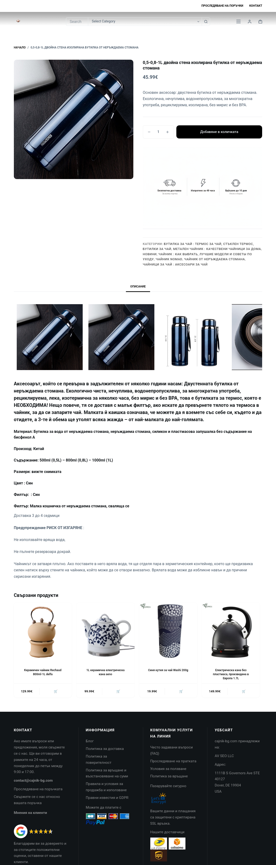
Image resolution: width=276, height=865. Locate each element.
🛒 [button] (56, 691)
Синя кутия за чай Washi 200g (168, 670)
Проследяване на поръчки (222, 5)
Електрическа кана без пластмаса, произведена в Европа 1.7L (231, 674)
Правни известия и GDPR (107, 798)
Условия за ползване (168, 769)
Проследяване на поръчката (38, 789)
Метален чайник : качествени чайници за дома (217, 249)
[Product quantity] (158, 131)
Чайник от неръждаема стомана (214, 259)
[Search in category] (145, 21)
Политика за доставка (105, 749)
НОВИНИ (150, 254)
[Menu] (238, 21)
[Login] (249, 21)
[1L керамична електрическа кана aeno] (105, 631)
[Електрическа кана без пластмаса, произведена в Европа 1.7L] (231, 631)
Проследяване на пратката (173, 761)
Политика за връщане (169, 776)
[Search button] (206, 21)
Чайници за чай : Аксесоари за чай (175, 264)
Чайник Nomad (169, 259)
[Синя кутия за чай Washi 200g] (168, 631)
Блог (90, 741)
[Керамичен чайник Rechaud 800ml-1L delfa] (43, 631)
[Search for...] (77, 21)
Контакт (255, 5)
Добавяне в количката (219, 132)
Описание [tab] (138, 286)
